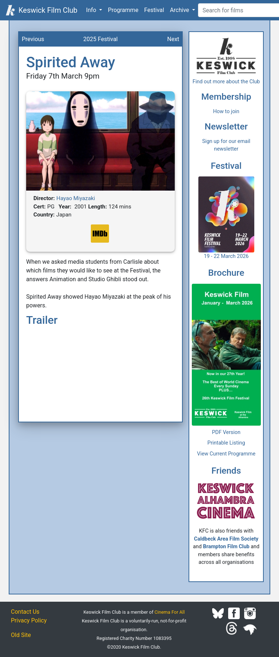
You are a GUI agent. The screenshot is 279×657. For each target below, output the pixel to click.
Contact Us (25, 611)
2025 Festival (100, 39)
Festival (154, 10)
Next (173, 39)
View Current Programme (226, 454)
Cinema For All (169, 612)
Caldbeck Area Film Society (226, 539)
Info (92, 10)
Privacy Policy (29, 620)
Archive (180, 10)
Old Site (21, 635)
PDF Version (226, 432)
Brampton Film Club (226, 546)
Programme (123, 10)
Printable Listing (226, 443)
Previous (33, 39)
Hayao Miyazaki (75, 198)
